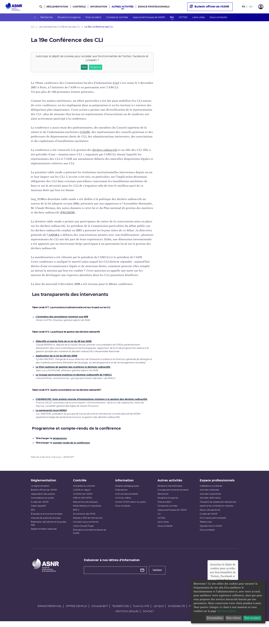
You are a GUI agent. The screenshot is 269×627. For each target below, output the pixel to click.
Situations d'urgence (69, 17)
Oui (84, 67)
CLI (172, 17)
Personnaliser (215, 618)
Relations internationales (170, 490)
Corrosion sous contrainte (85, 526)
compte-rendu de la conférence (71, 443)
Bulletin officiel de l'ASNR (209, 7)
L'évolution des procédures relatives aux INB (62, 317)
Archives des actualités (126, 498)
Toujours (95, 67)
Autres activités (123, 7)
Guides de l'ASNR (39, 506)
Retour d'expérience (210, 514)
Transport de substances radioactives (218, 506)
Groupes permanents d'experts (173, 494)
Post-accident (93, 17)
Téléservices (206, 526)
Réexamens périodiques (85, 506)
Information (98, 7)
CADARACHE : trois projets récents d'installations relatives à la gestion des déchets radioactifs (91, 399)
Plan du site (141, 610)
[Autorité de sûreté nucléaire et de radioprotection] (14, 6)
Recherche (46, 17)
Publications (121, 494)
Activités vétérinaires (210, 502)
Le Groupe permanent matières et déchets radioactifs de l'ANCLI (74, 375)
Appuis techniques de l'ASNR (149, 17)
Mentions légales (126, 615)
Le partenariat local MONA (51, 410)
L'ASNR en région (82, 494)
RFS (33, 514)
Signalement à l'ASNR (211, 530)
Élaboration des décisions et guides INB (48, 527)
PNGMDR (67, 212)
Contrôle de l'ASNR (82, 498)
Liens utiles (198, 17)
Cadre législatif (38, 510)
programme (60, 438)
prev (35, 17)
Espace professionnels (154, 7)
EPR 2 (76, 514)
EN (251, 7)
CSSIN (84, 132)
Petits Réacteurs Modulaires (87, 510)
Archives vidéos (123, 502)
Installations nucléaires (211, 490)
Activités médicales (209, 494)
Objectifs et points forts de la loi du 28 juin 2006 (64, 341)
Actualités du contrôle (84, 490)
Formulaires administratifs (213, 522)
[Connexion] (260, 6)
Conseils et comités (117, 17)
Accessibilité (176, 610)
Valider (157, 574)
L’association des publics (43, 498)
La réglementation (40, 490)
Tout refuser (233, 618)
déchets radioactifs (104, 150)
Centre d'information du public (130, 506)
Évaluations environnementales (46, 518)
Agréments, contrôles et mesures (216, 510)
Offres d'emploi (76, 610)
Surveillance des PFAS (84, 518)
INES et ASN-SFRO (82, 502)
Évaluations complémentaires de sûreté (89, 535)
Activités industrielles (210, 498)
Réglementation (57, 7)
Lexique (158, 610)
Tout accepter (252, 618)
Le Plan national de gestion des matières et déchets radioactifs (73, 367)
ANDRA (54, 235)
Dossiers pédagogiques (127, 490)
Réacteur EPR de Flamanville (87, 522)
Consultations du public (42, 502)
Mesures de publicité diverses (46, 522)
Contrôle (79, 7)
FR (243, 7)
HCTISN (183, 17)
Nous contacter (219, 17)
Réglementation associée (44, 533)
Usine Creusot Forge (83, 530)
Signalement (99, 610)
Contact (148, 615)
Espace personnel (50, 610)
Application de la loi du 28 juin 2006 (56, 356)
